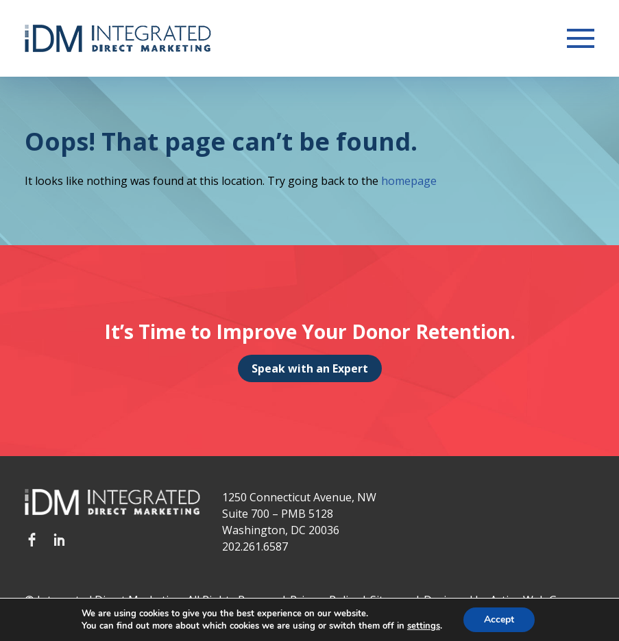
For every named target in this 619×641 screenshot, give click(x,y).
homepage (409, 180)
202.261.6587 (255, 546)
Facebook (31, 539)
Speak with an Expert (310, 368)
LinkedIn (59, 539)
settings (423, 626)
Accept (499, 619)
